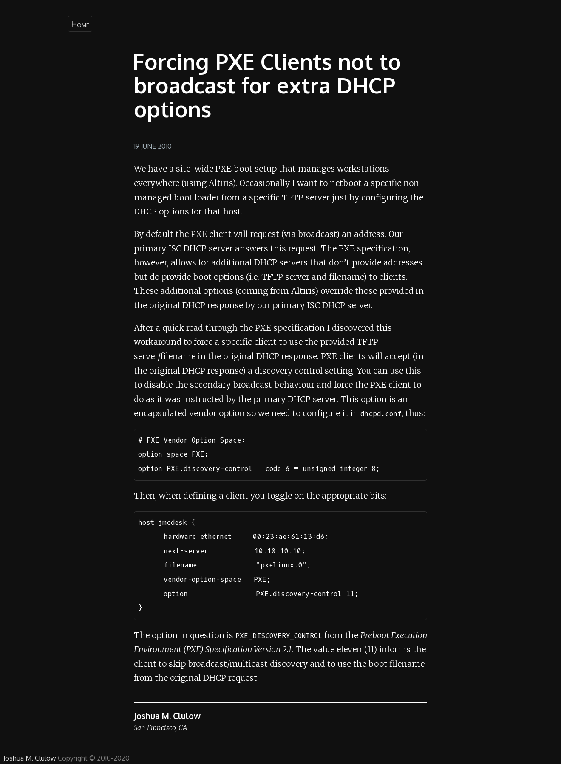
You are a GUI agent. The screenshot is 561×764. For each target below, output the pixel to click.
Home (80, 24)
